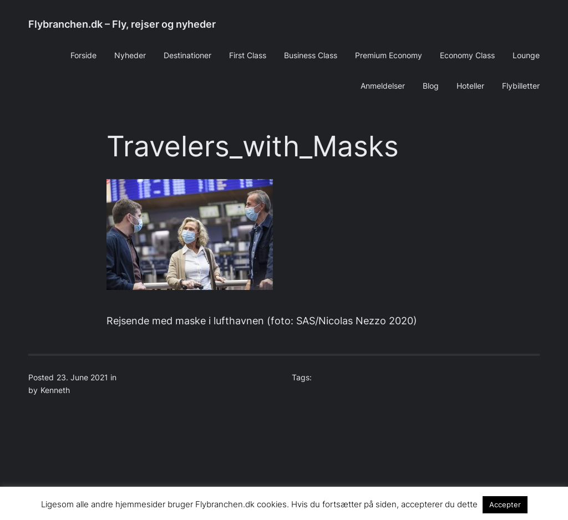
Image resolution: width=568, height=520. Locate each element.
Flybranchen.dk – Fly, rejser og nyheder (122, 24)
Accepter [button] (505, 504)
